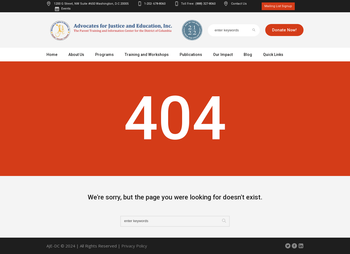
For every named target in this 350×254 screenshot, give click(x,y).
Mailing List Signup (278, 6)
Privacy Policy (134, 246)
